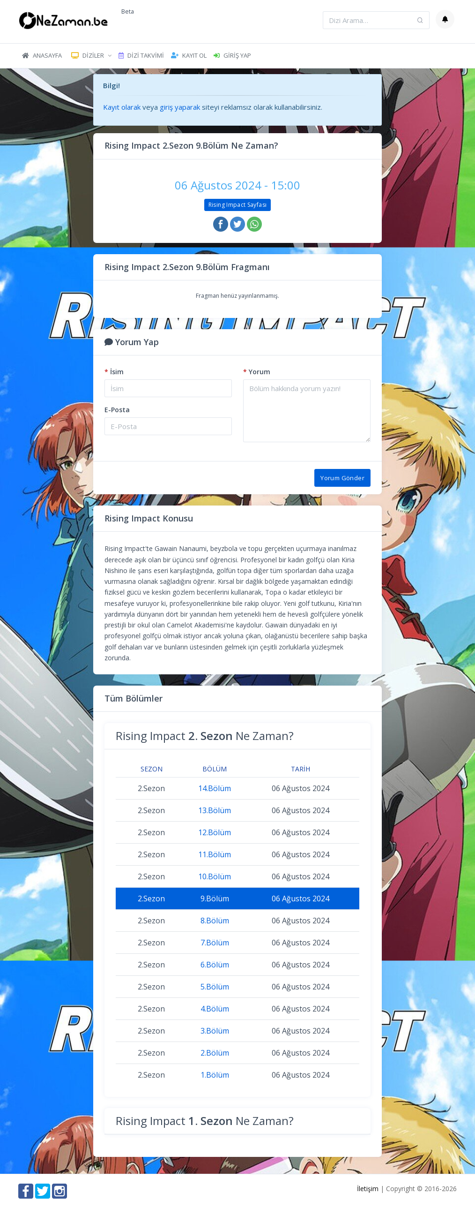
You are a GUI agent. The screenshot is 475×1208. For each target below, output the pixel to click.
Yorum (256, 371)
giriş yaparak (180, 107)
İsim (114, 371)
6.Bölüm (214, 964)
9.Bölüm (214, 898)
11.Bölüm (214, 854)
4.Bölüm (214, 1009)
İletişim (368, 1188)
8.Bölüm (214, 920)
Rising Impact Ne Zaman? (205, 735)
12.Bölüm (214, 832)
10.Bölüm (214, 876)
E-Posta (117, 409)
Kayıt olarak (122, 107)
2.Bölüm (214, 1053)
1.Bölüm (214, 1075)
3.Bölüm (214, 1031)
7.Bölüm (214, 942)
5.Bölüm (214, 987)
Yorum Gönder (342, 478)
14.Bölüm (214, 788)
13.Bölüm (214, 810)
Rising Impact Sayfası (237, 205)
